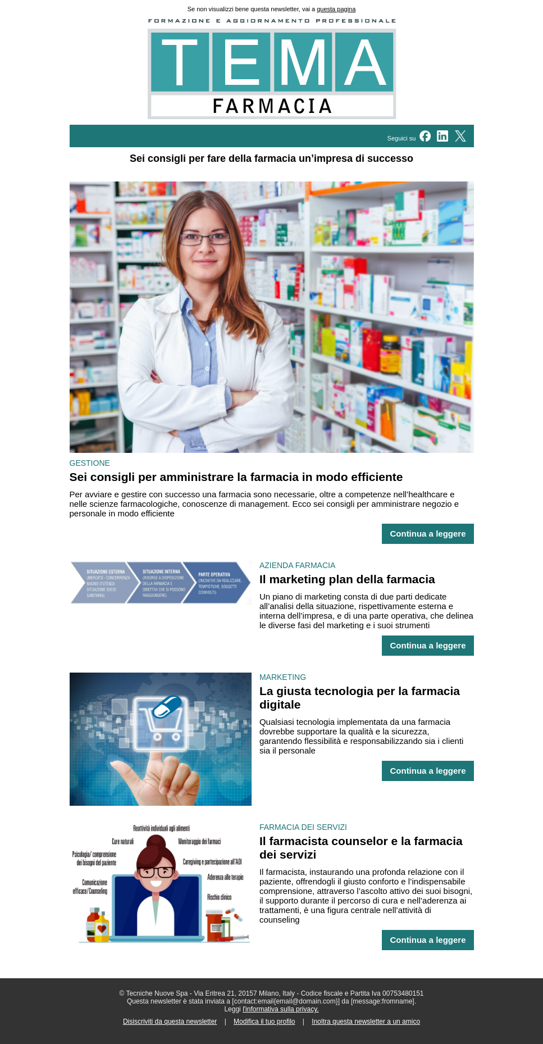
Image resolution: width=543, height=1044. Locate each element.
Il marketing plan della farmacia (347, 579)
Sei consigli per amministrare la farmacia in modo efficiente (236, 476)
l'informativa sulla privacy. (280, 1009)
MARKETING (282, 677)
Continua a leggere (428, 533)
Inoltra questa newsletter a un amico (366, 1021)
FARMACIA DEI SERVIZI (303, 827)
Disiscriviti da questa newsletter (170, 1021)
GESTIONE (90, 463)
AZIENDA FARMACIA (297, 565)
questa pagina (336, 9)
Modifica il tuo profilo (264, 1021)
